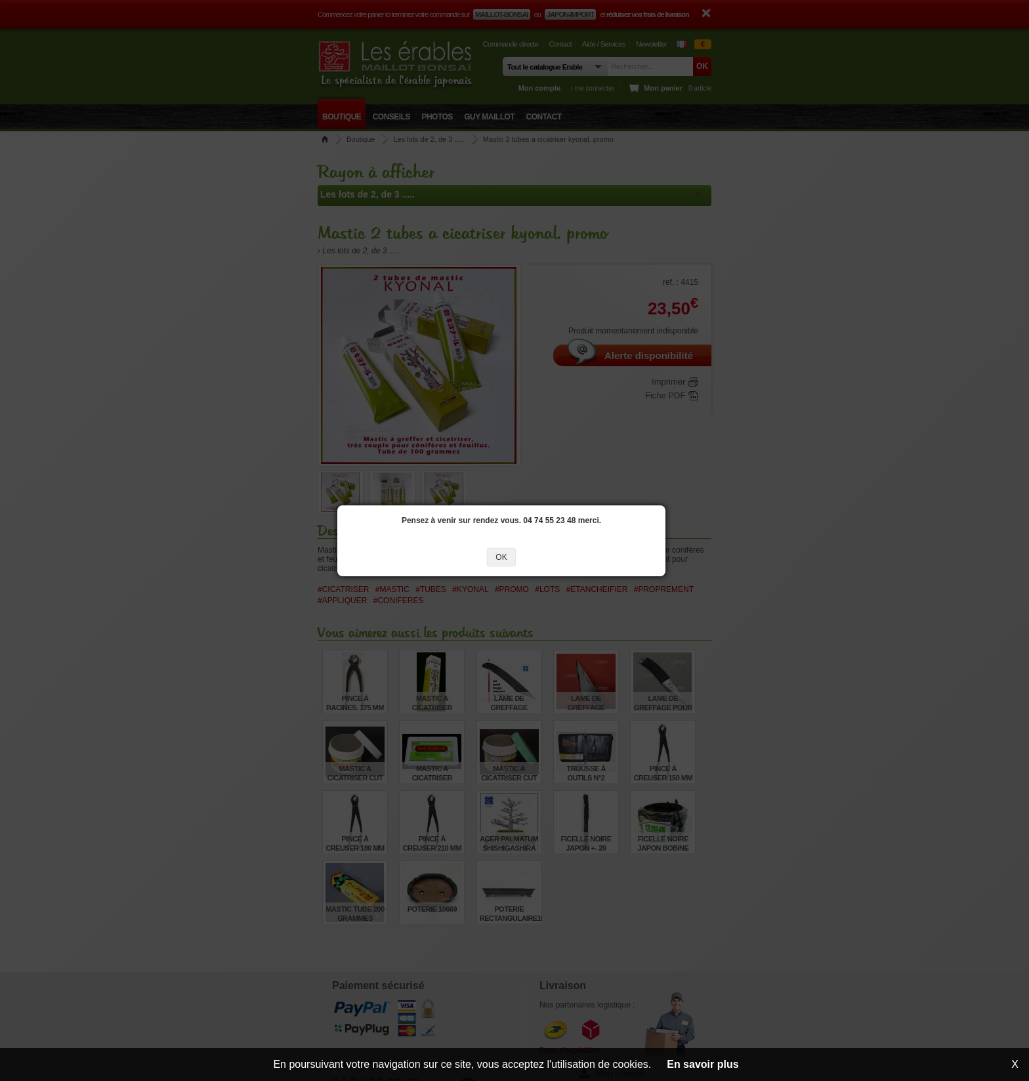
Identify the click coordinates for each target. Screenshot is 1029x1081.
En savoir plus (702, 1064)
